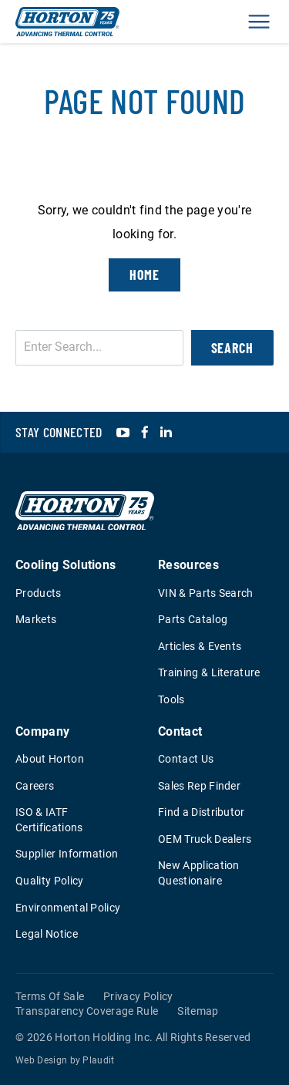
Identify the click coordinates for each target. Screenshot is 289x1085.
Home (144, 274)
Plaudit (98, 1060)
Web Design (41, 1060)
